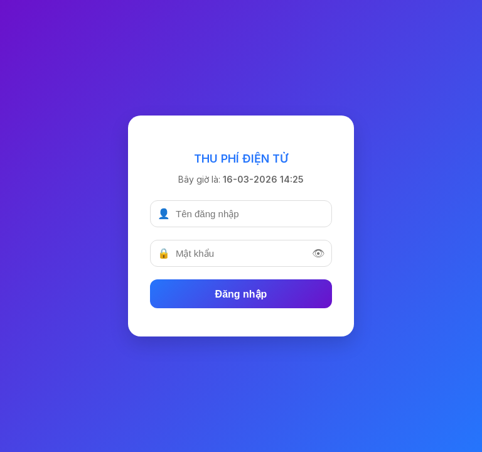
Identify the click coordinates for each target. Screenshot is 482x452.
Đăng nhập (241, 294)
